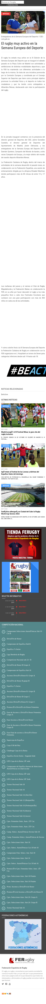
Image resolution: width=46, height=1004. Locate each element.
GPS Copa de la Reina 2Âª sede (18, 774)
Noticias (6, 14)
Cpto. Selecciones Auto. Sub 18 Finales (21, 876)
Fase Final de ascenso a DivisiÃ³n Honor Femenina (22, 734)
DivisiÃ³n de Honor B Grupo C (18, 697)
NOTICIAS (6, 406)
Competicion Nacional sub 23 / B (19, 660)
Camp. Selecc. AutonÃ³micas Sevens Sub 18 (23, 832)
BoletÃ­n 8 (22, 600)
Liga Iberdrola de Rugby (16, 654)
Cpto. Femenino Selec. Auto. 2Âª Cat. (21, 827)
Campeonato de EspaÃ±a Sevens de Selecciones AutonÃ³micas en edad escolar (24, 767)
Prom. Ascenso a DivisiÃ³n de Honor (20, 887)
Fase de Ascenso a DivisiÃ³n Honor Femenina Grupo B (24, 726)
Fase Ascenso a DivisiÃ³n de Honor (20, 720)
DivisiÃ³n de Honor (14, 639)
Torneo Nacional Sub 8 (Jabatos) (19, 811)
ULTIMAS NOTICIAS (9, 399)
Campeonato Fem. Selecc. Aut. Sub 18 (21, 853)
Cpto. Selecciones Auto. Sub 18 (18, 842)
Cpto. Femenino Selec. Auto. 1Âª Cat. (21, 821)
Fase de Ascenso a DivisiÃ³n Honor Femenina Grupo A (24, 713)
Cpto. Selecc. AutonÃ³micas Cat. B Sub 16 (22, 863)
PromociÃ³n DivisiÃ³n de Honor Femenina (23, 707)
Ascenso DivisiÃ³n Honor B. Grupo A (21, 676)
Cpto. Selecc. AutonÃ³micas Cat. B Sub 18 (22, 848)
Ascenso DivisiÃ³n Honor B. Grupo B (21, 691)
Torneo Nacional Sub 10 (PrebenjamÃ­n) (21, 805)
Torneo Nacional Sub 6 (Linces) (18, 816)
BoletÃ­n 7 (22, 607)
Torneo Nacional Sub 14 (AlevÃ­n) (19, 795)
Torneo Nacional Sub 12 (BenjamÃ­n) (20, 800)
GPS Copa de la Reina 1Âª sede (18, 761)
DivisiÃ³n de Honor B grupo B (18, 681)
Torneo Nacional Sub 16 (16, 790)
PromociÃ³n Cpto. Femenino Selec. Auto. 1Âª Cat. (24, 870)
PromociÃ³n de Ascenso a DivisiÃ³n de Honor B (25, 892)
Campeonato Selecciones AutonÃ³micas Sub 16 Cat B (24, 632)
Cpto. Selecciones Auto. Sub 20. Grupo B (22, 902)
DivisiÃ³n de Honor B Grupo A (18, 665)
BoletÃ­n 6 (22, 613)
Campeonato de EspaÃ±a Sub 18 (19, 670)
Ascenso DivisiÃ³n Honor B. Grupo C (21, 702)
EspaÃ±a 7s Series (13, 649)
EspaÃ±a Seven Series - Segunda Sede (21, 756)
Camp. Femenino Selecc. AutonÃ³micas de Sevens (25, 837)
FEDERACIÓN (13, 5)
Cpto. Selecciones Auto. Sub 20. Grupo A (22, 897)
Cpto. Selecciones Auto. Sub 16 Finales (21, 881)
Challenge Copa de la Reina (17, 751)
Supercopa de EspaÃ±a (15, 740)
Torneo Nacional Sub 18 (16, 784)
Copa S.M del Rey (13, 745)
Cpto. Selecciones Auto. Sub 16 (18, 858)
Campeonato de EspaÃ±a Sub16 (19, 644)
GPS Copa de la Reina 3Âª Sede (18, 779)
